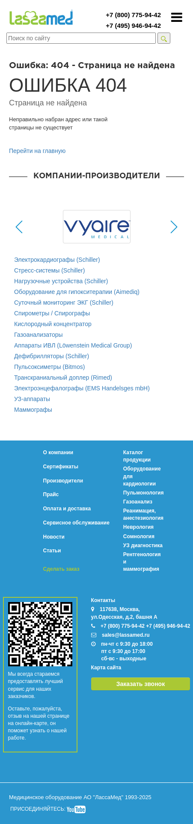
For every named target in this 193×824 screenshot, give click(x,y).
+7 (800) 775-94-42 (133, 14)
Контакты (103, 600)
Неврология (138, 527)
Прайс (51, 494)
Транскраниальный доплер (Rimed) (63, 377)
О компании (58, 452)
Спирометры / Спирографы (52, 313)
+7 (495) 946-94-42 (133, 25)
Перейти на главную (37, 150)
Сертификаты (60, 467)
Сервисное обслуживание (76, 523)
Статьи (52, 551)
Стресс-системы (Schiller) (49, 270)
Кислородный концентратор (53, 324)
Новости (54, 537)
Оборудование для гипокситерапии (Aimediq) (77, 291)
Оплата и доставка (67, 509)
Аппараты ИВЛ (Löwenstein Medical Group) (73, 345)
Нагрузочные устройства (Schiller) (61, 281)
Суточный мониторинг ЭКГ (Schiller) (63, 302)
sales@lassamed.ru (126, 635)
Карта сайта (106, 668)
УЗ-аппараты (32, 399)
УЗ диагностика (143, 545)
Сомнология (138, 536)
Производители (63, 481)
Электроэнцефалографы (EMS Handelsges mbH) (82, 388)
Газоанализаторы (38, 334)
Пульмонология (143, 493)
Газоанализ (137, 502)
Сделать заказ (61, 569)
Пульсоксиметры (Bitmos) (49, 366)
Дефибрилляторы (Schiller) (51, 356)
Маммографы (33, 409)
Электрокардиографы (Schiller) (57, 259)
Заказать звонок (140, 683)
